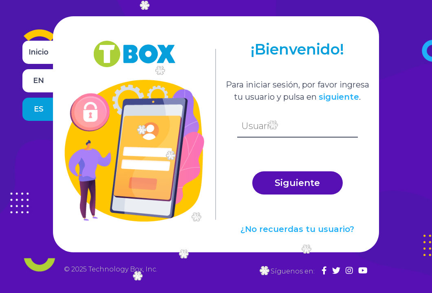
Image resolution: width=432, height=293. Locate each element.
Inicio (38, 52)
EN (38, 80)
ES (39, 109)
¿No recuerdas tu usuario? (297, 229)
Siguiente (297, 182)
